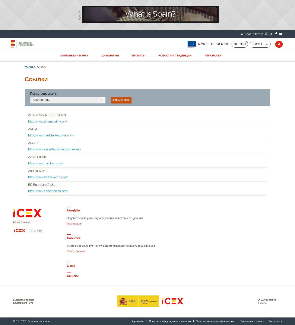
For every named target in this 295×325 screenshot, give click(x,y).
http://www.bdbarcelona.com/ (48, 191)
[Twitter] (271, 34)
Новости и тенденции (175, 56)
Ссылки (73, 276)
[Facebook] (276, 34)
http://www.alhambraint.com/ (47, 121)
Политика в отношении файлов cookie (216, 321)
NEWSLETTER (205, 44)
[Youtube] (280, 34)
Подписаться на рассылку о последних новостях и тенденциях (105, 218)
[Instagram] (266, 34)
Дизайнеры (110, 56)
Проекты (138, 56)
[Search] (277, 44)
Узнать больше (76, 251)
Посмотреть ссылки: (44, 94)
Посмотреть (121, 100)
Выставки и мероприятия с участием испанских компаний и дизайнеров (111, 246)
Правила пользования (252, 321)
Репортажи (213, 56)
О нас (71, 266)
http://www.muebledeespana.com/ (51, 135)
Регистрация (74, 224)
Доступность (275, 321)
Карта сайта (138, 321)
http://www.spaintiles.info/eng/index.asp (54, 149)
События (222, 44)
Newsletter (74, 210)
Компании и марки (74, 56)
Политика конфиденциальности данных (170, 321)
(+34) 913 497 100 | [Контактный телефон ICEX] (252, 34)
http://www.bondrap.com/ (45, 163)
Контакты (240, 44)
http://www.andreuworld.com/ (48, 177)
